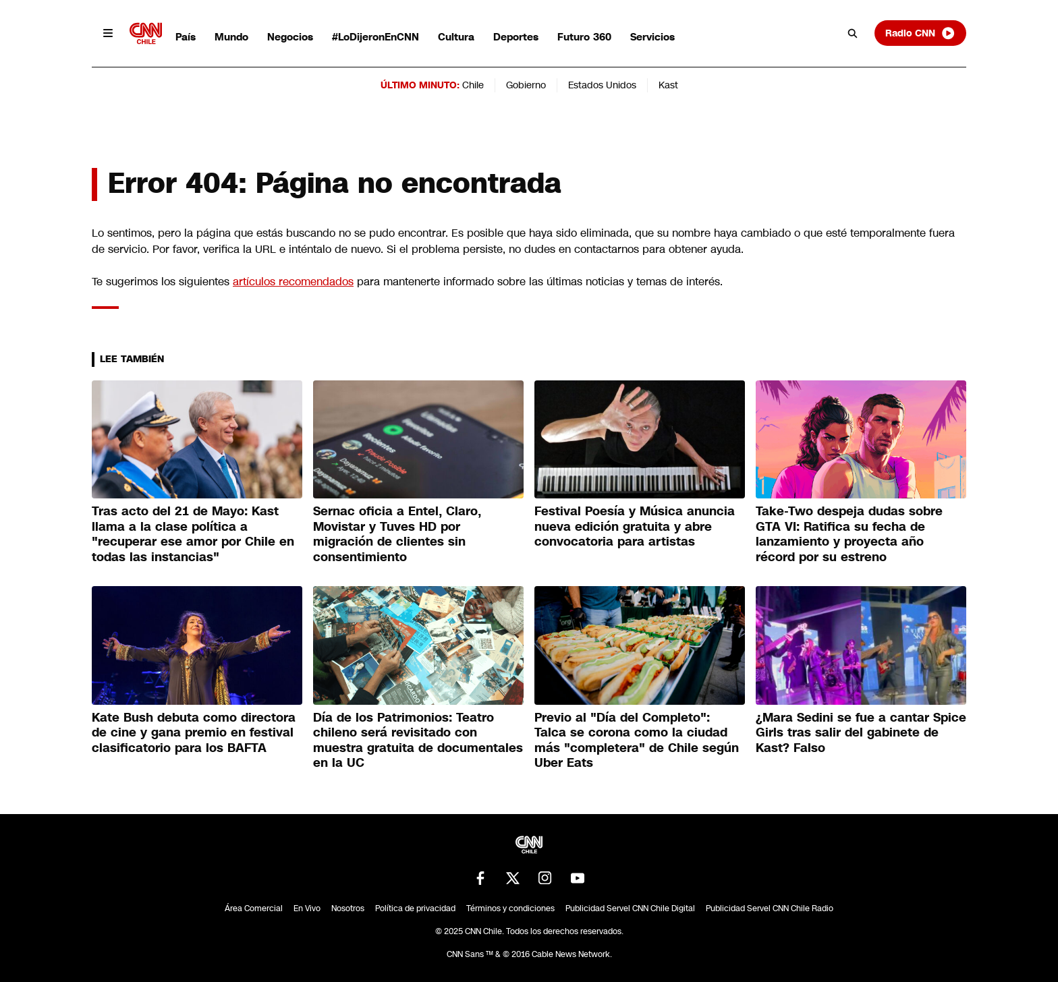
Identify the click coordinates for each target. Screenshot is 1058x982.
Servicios (652, 37)
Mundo (231, 37)
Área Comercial (254, 908)
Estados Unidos (602, 85)
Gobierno (526, 85)
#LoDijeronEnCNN (375, 37)
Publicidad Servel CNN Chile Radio (769, 908)
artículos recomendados (293, 281)
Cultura (456, 37)
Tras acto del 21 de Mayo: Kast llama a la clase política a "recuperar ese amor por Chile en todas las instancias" (193, 534)
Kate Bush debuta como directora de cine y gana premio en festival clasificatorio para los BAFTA (194, 733)
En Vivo (307, 908)
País (185, 37)
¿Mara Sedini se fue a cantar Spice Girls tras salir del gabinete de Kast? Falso (861, 733)
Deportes (515, 37)
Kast (668, 85)
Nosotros (347, 908)
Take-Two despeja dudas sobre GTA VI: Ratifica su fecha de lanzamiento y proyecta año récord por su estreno (849, 534)
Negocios (290, 37)
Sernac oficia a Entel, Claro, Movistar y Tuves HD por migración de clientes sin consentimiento (397, 534)
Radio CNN (920, 33)
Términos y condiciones (510, 908)
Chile (473, 85)
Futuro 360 (584, 37)
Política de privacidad (415, 908)
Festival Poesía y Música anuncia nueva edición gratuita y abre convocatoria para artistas (634, 526)
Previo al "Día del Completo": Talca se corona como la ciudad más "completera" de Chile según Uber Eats (636, 740)
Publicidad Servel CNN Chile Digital (630, 908)
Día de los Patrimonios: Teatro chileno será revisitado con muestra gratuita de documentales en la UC (418, 740)
